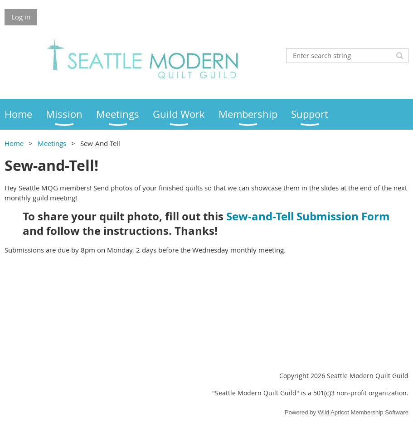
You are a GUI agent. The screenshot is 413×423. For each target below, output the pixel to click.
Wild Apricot (333, 412)
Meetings (52, 143)
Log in (20, 16)
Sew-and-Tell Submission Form (308, 216)
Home (14, 143)
